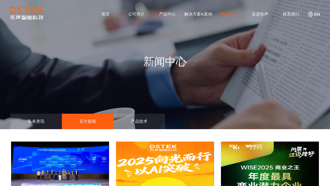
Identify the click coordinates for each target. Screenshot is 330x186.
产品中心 (167, 14)
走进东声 (260, 14)
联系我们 (291, 14)
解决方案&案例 (198, 14)
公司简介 (136, 14)
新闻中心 (229, 14)
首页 (105, 14)
